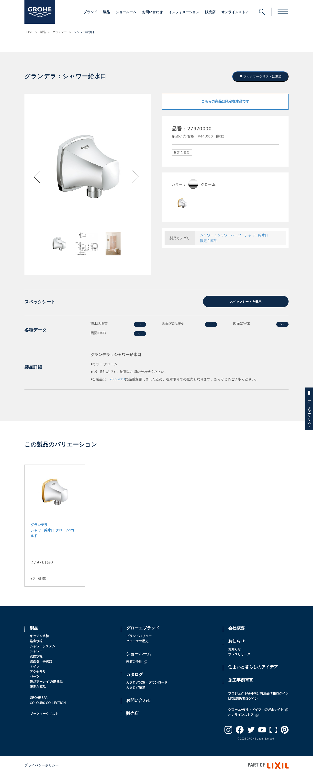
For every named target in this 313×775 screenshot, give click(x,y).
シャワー (36, 651)
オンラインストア (235, 12)
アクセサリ (38, 671)
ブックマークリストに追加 (262, 76)
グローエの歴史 (137, 641)
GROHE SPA (38, 697)
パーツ (34, 676)
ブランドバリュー (139, 636)
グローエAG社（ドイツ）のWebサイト (255, 709)
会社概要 (236, 628)
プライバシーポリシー (41, 765)
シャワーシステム (42, 646)
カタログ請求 (135, 687)
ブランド (90, 12)
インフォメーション (183, 12)
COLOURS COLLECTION (48, 703)
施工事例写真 (240, 680)
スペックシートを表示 (246, 301)
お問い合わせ (152, 12)
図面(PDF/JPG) (173, 323)
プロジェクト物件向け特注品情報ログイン (258, 693)
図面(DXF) (98, 333)
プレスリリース (239, 654)
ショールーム (126, 12)
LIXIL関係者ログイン (243, 698)
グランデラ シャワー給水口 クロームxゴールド (54, 530)
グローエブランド (142, 628)
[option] (87, 166)
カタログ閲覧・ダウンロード (147, 682)
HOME (28, 32)
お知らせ (236, 641)
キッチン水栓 (39, 636)
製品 (106, 12)
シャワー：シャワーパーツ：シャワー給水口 (234, 235)
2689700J (117, 379)
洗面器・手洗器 (41, 661)
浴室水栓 (36, 641)
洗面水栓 (36, 656)
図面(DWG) (241, 323)
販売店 (210, 12)
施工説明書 (99, 323)
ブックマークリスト (309, 412)
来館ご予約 (134, 661)
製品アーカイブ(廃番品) (47, 682)
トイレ (34, 666)
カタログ (134, 675)
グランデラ (59, 32)
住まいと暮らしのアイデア (253, 667)
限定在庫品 (208, 241)
